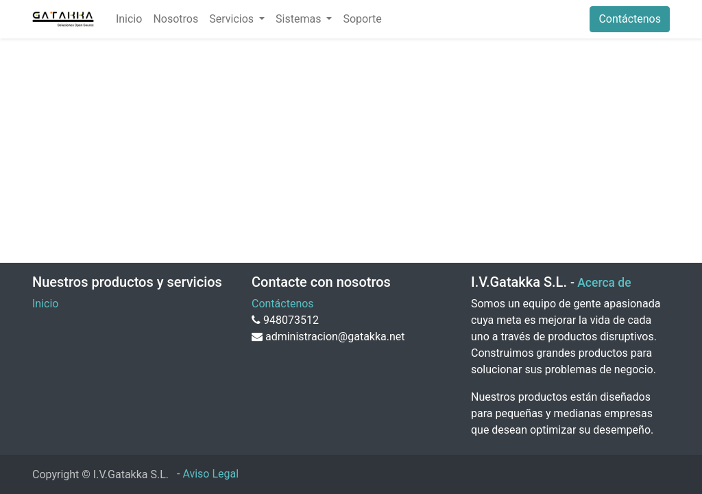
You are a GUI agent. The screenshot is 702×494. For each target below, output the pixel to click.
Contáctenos (629, 18)
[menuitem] (128, 19)
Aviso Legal (210, 473)
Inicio (45, 303)
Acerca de (604, 283)
